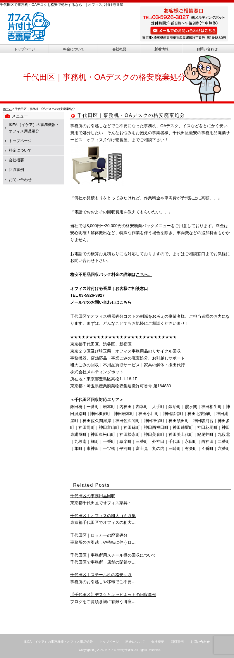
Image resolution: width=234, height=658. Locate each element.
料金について (73, 49)
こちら (125, 302)
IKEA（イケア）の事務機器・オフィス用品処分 (58, 641)
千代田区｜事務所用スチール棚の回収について (113, 555)
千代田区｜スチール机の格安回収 (101, 574)
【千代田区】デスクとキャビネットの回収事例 (113, 594)
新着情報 (161, 49)
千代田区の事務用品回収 (92, 495)
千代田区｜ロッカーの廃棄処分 (99, 535)
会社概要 (119, 49)
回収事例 (16, 169)
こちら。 (144, 274)
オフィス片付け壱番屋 (119, 650)
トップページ (24, 49)
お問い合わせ (207, 49)
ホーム (7, 108)
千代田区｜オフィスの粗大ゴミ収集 (103, 515)
